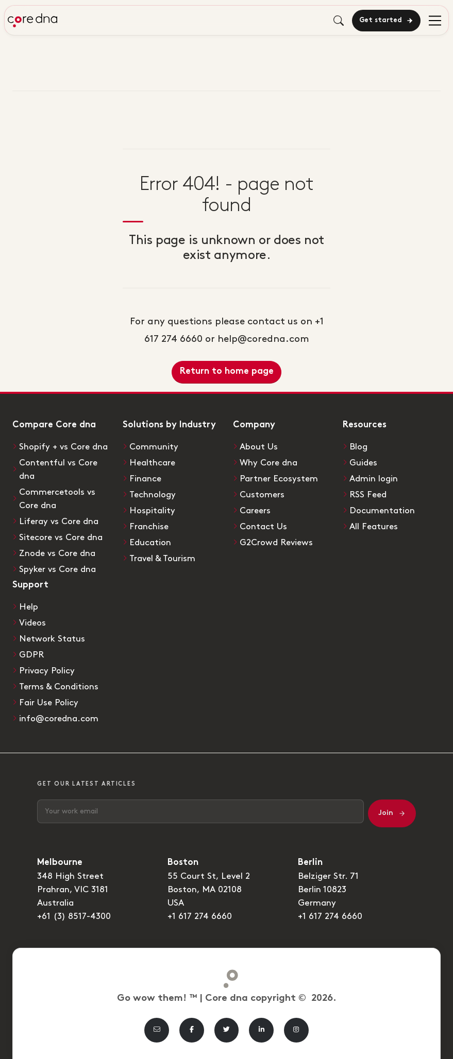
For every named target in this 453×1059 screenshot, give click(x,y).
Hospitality (152, 511)
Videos (32, 623)
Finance (145, 479)
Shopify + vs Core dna (64, 447)
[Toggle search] (338, 20)
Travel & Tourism (162, 558)
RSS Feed (368, 495)
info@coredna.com (59, 719)
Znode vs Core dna (57, 553)
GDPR (31, 655)
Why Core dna (269, 463)
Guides (363, 463)
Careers (256, 511)
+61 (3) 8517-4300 (74, 916)
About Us (259, 447)
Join (392, 813)
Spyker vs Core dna (58, 569)
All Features (374, 527)
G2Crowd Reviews (277, 543)
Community (153, 447)
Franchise (149, 527)
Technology (152, 495)
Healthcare (152, 463)
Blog (358, 447)
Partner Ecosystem (279, 479)
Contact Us (263, 527)
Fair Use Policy (49, 703)
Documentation (382, 511)
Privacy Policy (47, 671)
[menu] (435, 20)
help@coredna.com (263, 339)
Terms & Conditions (59, 687)
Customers (262, 495)
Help (29, 607)
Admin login (373, 479)
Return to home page (227, 372)
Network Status (52, 639)
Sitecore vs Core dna (61, 537)
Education (150, 543)
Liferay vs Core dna (59, 521)
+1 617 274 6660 (200, 916)
